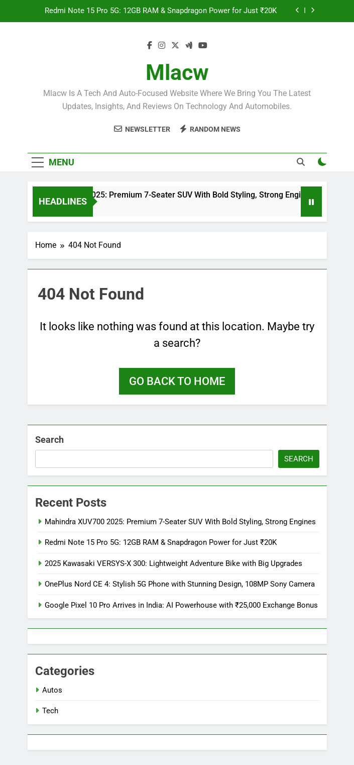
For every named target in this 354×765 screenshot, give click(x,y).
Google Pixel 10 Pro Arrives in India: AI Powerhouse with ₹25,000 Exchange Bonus (181, 605)
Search (49, 439)
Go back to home (177, 381)
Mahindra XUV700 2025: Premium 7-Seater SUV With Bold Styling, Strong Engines (176, 195)
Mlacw (177, 72)
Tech (50, 710)
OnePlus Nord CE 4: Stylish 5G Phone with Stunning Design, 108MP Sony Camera (180, 584)
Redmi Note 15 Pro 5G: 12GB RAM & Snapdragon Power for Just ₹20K (161, 11)
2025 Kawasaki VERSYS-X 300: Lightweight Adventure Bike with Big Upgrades (173, 563)
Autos (52, 690)
